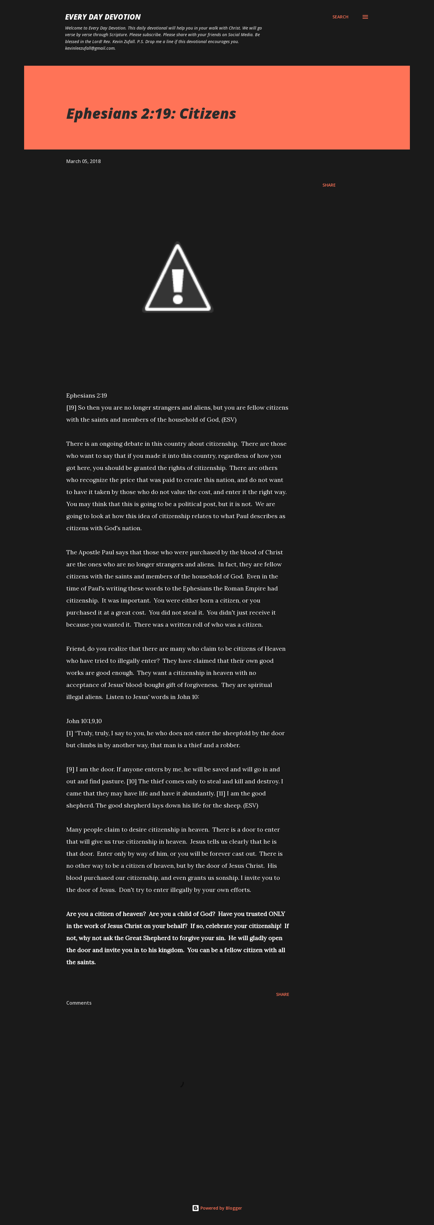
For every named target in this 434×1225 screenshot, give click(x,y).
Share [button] (329, 185)
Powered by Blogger (217, 1208)
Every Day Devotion (103, 17)
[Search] (340, 16)
